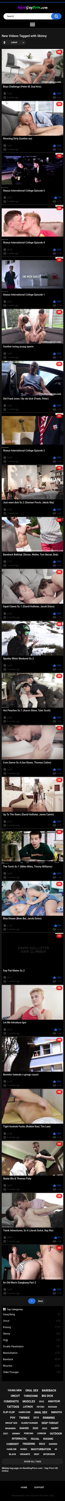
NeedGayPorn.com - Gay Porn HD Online (30, 1495)
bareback (49, 1390)
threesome (31, 1396)
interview (49, 1454)
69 (56, 1449)
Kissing (31, 1327)
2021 (5, 1433)
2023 (44, 1428)
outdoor (56, 1433)
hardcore (25, 1412)
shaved (24, 1428)
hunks (23, 1449)
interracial (19, 1438)
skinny (16, 1433)
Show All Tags (32, 1461)
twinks (24, 1417)
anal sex (40, 1412)
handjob (11, 1449)
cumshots (11, 1401)
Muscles (31, 1365)
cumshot (12, 1444)
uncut (15, 1396)
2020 (35, 1428)
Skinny (31, 1333)
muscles (29, 1401)
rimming (49, 1417)
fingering (29, 1443)
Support (39, 1487)
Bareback (31, 1359)
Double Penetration (31, 1346)
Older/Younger (31, 1372)
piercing (28, 1433)
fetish (40, 1407)
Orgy (31, 1340)
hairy (55, 1428)
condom (41, 1433)
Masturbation (31, 1353)
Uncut (31, 1320)
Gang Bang (31, 1314)
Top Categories (15, 1309)
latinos (28, 1406)
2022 (41, 1401)
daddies (53, 1444)
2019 (36, 1417)
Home (24, 1487)
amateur (54, 1401)
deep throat (50, 1423)
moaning (10, 1428)
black (12, 1454)
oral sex (31, 1390)
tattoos (13, 1406)
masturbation (41, 1449)
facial (35, 1438)
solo (42, 1443)
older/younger (29, 1423)
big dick (47, 1396)
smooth (56, 1412)
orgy (36, 1454)
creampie (25, 1454)
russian (52, 1407)
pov (12, 1417)
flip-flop (9, 1412)
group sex (11, 1423)
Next (40, 1301)
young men (14, 1390)
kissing (48, 1438)
